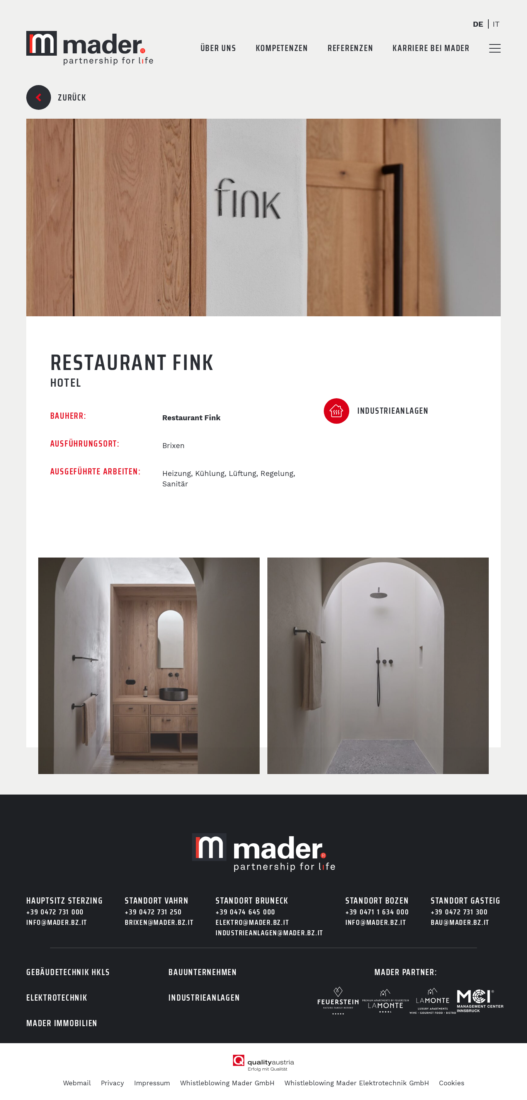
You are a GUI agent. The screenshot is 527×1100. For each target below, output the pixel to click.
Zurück (72, 98)
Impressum (152, 1083)
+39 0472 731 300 (459, 912)
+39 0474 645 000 (245, 912)
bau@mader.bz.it (460, 922)
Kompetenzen (282, 48)
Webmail (77, 1083)
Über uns (218, 48)
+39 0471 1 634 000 (377, 912)
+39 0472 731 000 (55, 912)
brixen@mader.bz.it (159, 922)
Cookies (451, 1083)
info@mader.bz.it (56, 922)
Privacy (112, 1083)
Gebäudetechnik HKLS (68, 972)
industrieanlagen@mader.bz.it (269, 933)
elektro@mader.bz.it (252, 922)
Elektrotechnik (57, 997)
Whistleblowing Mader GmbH (227, 1083)
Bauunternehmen (202, 972)
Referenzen (351, 48)
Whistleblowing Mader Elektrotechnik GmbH (356, 1083)
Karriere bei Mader (431, 48)
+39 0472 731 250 (153, 912)
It (496, 24)
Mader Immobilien (62, 1023)
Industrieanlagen (204, 997)
